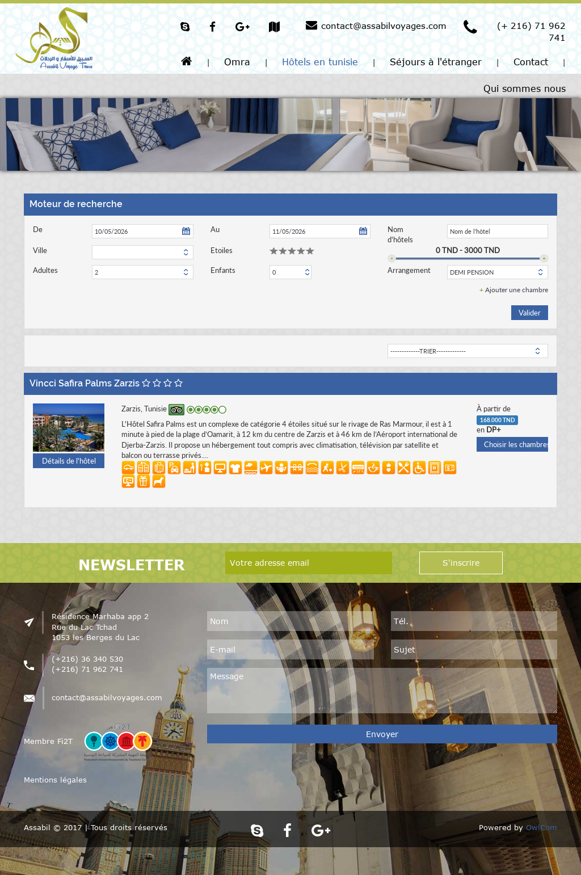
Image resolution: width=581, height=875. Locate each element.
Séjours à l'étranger (436, 62)
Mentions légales (55, 779)
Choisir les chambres (516, 444)
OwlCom (541, 827)
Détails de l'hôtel (69, 460)
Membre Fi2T (48, 741)
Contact (530, 62)
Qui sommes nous (524, 88)
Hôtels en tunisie (320, 62)
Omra (237, 62)
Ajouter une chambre (513, 289)
